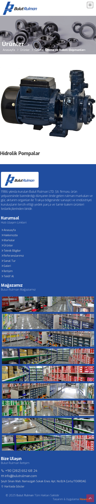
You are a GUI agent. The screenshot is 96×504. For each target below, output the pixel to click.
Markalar (8, 240)
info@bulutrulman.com (19, 476)
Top (90, 498)
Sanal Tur (8, 261)
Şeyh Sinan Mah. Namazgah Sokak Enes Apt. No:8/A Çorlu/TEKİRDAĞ (43, 481)
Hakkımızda (9, 235)
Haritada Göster (13, 486)
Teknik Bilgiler (11, 251)
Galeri (6, 266)
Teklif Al (7, 276)
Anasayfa (8, 230)
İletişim (7, 271)
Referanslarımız (12, 256)
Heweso (85, 499)
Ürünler (7, 245)
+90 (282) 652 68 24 (19, 471)
